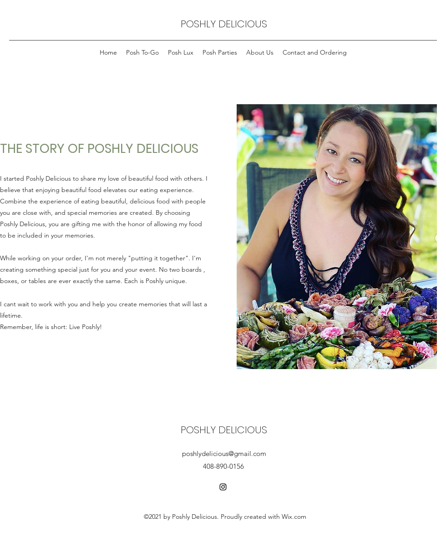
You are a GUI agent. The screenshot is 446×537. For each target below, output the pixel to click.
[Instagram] (223, 486)
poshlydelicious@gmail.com (224, 453)
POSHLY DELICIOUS (224, 24)
